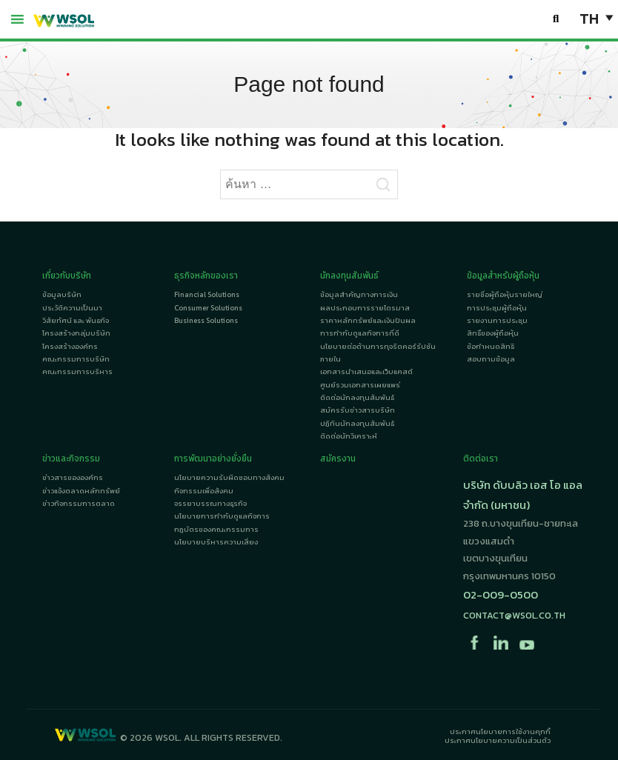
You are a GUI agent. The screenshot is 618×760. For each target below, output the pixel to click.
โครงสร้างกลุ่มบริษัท (76, 333)
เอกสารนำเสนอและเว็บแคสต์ (366, 371)
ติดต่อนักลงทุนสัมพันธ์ (357, 397)
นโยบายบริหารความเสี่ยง (216, 541)
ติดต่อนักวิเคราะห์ (348, 435)
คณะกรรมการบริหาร (77, 371)
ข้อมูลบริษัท (62, 294)
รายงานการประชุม (497, 320)
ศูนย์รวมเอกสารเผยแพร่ (360, 384)
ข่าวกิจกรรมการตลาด (78, 503)
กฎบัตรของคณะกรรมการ (216, 529)
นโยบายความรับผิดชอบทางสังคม (229, 477)
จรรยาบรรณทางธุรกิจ (210, 503)
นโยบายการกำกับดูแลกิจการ (222, 515)
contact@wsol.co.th (514, 615)
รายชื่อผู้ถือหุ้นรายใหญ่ (504, 294)
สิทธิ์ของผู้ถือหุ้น (493, 333)
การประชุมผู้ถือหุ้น (497, 307)
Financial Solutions (206, 294)
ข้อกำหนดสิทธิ (490, 346)
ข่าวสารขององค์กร (72, 477)
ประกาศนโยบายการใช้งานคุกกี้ (500, 731)
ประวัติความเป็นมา (72, 307)
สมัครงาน (338, 458)
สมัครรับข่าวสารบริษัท (357, 410)
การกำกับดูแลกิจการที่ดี (359, 333)
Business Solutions (206, 320)
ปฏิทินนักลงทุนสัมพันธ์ (357, 423)
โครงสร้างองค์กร (70, 346)
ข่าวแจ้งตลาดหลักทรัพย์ (81, 490)
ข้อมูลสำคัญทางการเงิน (359, 294)
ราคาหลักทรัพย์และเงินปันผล (368, 320)
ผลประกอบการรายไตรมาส (365, 307)
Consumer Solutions (208, 307)
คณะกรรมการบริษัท (76, 358)
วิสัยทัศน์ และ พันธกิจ (75, 320)
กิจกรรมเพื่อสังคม (203, 490)
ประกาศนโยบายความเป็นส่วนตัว (498, 740)
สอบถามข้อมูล (491, 358)
